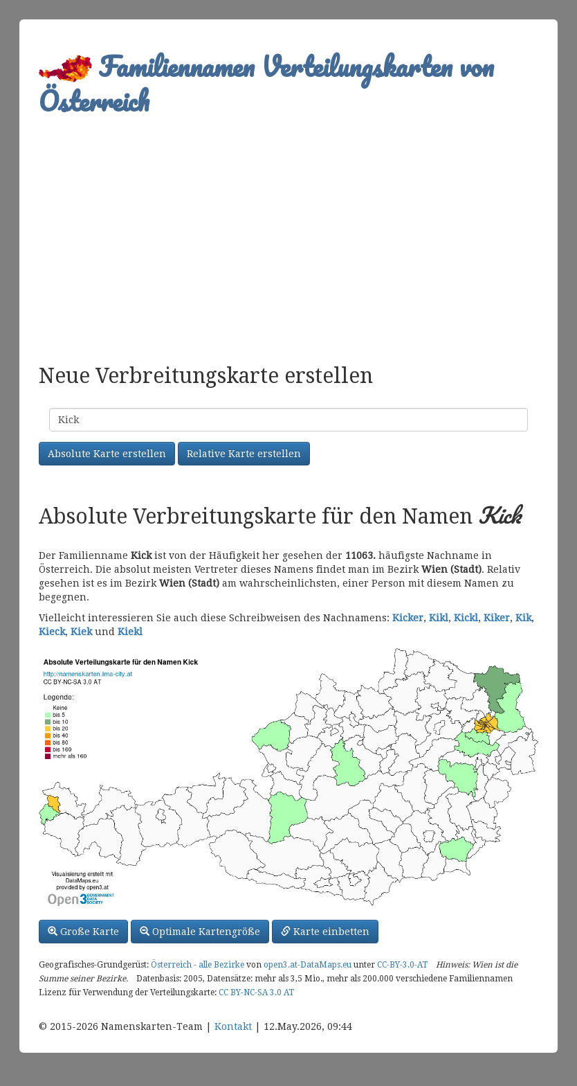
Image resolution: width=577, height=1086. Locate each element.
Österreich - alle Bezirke (197, 965)
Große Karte (83, 931)
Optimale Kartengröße (200, 931)
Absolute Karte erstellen (107, 453)
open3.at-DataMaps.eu (307, 965)
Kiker (497, 617)
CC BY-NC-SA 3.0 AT (256, 992)
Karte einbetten (325, 931)
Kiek (81, 631)
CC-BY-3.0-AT (402, 965)
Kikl (438, 617)
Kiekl (130, 631)
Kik (523, 617)
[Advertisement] (288, 233)
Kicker (407, 617)
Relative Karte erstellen (244, 453)
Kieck (52, 631)
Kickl (466, 617)
